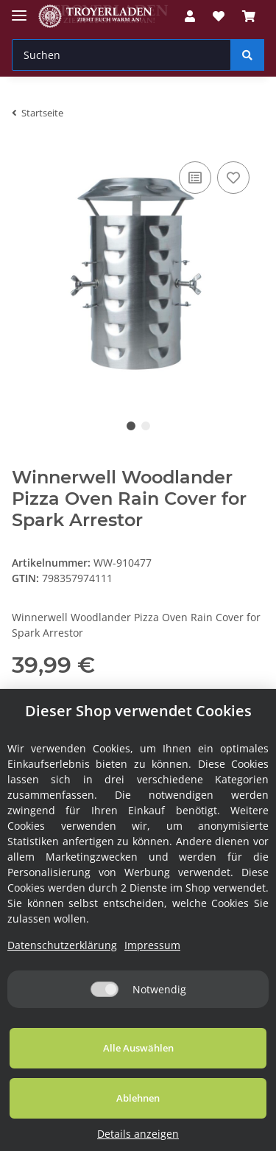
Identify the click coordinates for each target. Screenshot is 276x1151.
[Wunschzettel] (218, 16)
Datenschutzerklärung (62, 945)
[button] (190, 16)
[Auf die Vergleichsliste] (195, 177)
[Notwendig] (104, 989)
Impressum (152, 945)
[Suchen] (121, 55)
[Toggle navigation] (19, 9)
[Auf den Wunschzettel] (233, 177)
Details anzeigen (138, 1134)
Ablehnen (138, 1098)
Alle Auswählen (138, 1047)
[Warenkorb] (248, 16)
